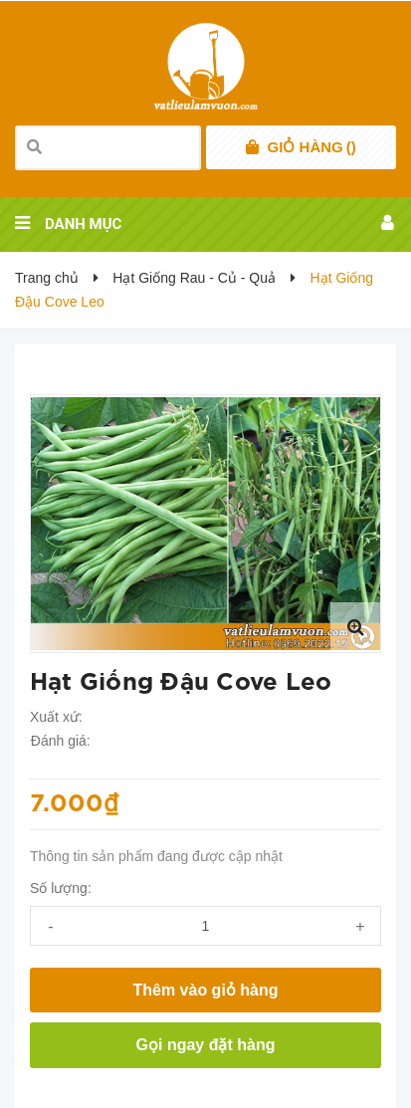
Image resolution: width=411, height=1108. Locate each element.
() (312, 147)
